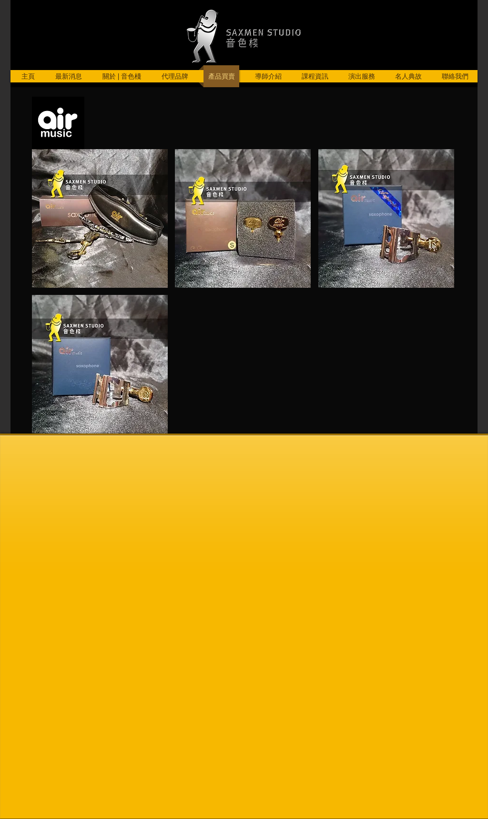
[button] (100, 218)
